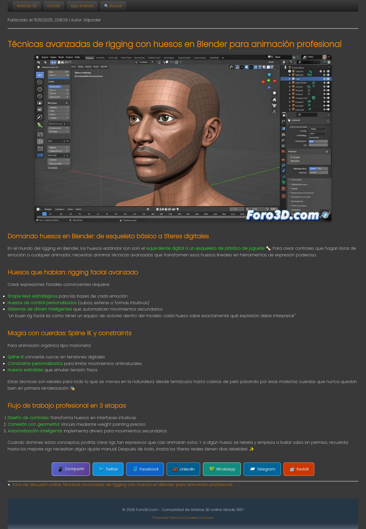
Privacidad (160, 518)
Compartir (70, 469)
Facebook (145, 469)
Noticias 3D (27, 5)
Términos (177, 518)
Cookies (192, 518)
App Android (82, 5)
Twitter (108, 469)
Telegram (262, 469)
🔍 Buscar (113, 5)
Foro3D (54, 5)
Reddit (299, 469)
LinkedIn (183, 469)
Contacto (207, 518)
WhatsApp (222, 469)
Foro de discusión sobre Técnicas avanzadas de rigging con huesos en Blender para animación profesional (122, 485)
